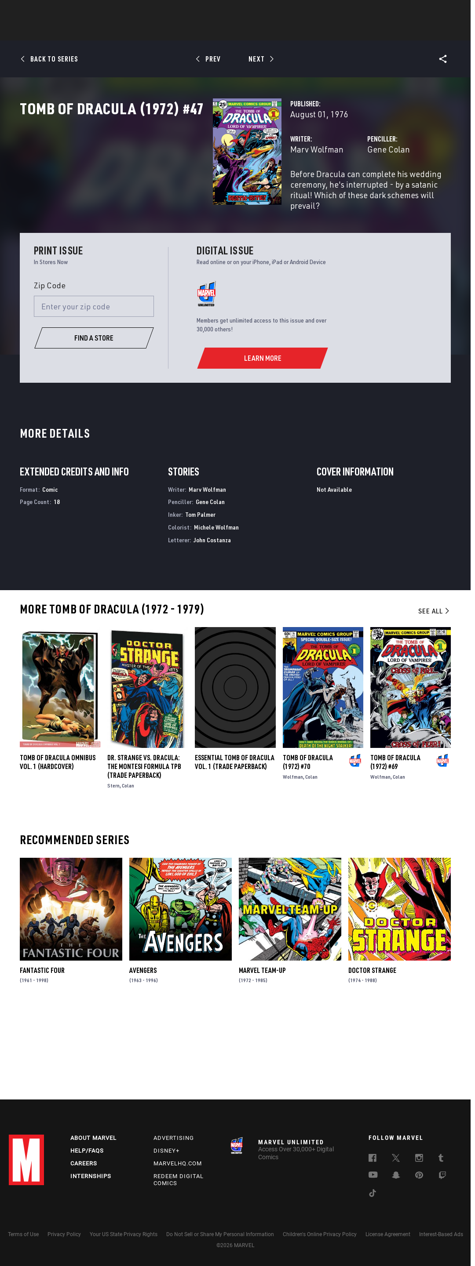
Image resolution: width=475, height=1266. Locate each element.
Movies (223, 31)
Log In (41, 11)
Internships (90, 1176)
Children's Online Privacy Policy (320, 1234)
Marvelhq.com (177, 1163)
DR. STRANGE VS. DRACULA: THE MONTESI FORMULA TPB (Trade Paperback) (144, 849)
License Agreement (387, 1234)
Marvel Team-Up (262, 1053)
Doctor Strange (372, 1053)
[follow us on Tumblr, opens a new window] (440, 1159)
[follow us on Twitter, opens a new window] (396, 1159)
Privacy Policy (64, 1234)
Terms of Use (23, 1234)
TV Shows (261, 31)
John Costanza (212, 623)
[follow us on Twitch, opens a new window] (442, 1176)
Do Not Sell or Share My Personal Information (220, 1234)
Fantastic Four (42, 1053)
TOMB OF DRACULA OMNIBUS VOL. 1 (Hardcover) (57, 845)
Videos (333, 31)
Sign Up (69, 11)
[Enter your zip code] (94, 390)
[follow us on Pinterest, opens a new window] (419, 1176)
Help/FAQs (87, 1150)
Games (299, 31)
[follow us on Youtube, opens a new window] (373, 1175)
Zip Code (50, 369)
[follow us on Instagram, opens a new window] (419, 1159)
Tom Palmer (200, 598)
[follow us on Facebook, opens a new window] (372, 1159)
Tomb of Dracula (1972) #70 (308, 845)
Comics (137, 31)
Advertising (173, 1138)
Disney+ (166, 1150)
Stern (113, 868)
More (365, 31)
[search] (450, 11)
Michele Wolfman (216, 610)
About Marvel (93, 1138)
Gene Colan (321, 188)
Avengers (143, 1053)
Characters (180, 31)
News (105, 31)
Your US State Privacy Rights (123, 1234)
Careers (83, 1163)
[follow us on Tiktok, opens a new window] (372, 1194)
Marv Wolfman (181, 188)
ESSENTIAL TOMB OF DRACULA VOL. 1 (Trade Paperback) (234, 845)
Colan (128, 868)
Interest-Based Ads (441, 1234)
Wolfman (293, 859)
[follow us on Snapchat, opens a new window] (396, 1176)
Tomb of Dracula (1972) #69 (395, 845)
